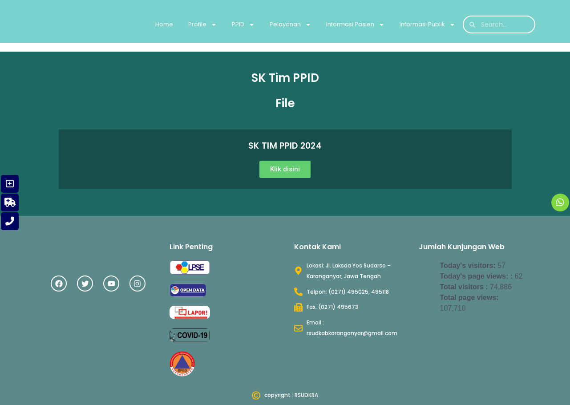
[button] (285, 169)
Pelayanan (290, 24)
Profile (202, 24)
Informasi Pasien (355, 24)
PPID (243, 24)
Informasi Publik (427, 24)
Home (164, 24)
